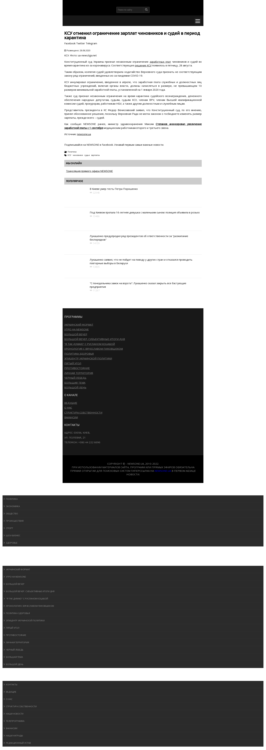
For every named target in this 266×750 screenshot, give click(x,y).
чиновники (78, 155)
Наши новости (14, 713)
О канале (11, 677)
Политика (72, 151)
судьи (87, 155)
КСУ (69, 155)
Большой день (75, 387)
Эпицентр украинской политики (88, 358)
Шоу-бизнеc (13, 535)
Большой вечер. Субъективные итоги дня (94, 339)
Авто (8, 556)
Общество (12, 513)
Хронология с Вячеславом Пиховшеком (93, 348)
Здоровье (11, 542)
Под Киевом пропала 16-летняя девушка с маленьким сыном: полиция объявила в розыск (145, 212)
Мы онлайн (74, 163)
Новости (11, 492)
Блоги (9, 671)
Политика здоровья (79, 353)
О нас (68, 407)
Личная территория (78, 373)
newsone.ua (84, 134)
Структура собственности (83, 412)
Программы (13, 562)
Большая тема (74, 382)
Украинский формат (78, 324)
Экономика (13, 506)
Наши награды (14, 735)
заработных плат (160, 61)
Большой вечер (75, 334)
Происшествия (15, 520)
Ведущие (70, 403)
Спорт (9, 528)
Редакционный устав (18, 742)
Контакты (11, 684)
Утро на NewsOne (76, 329)
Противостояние (77, 368)
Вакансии (71, 417)
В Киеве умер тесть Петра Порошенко (114, 188)
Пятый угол (72, 363)
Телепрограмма (15, 720)
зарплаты (95, 155)
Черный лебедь (75, 377)
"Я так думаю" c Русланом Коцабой (89, 344)
